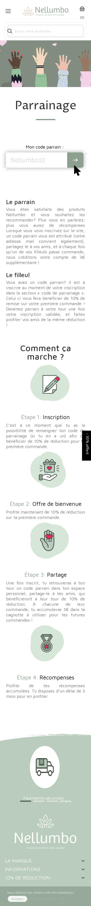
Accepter (17, 899)
